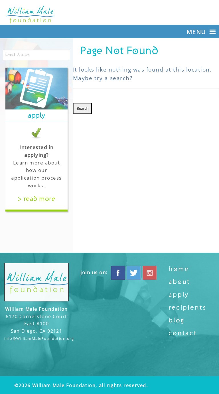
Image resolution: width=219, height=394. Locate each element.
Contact (183, 333)
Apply (179, 295)
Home (179, 269)
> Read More (36, 199)
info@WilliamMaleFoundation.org (39, 338)
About (179, 282)
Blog (176, 320)
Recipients (187, 307)
